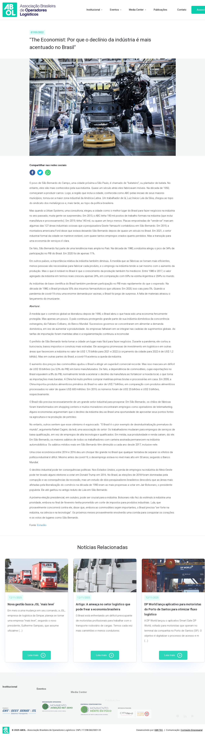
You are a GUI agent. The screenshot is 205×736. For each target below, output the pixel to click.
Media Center (123, 9)
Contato (168, 9)
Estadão (41, 525)
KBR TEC (159, 730)
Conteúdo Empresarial (191, 730)
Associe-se (190, 9)
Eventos (101, 9)
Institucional (80, 9)
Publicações (147, 9)
